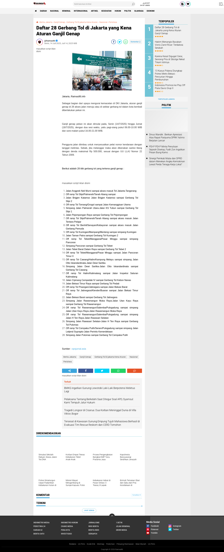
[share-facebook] (113, 41)
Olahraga (138, 11)
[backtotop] (112, 516)
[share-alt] (69, 371)
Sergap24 (92, 534)
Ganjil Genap (59, 22)
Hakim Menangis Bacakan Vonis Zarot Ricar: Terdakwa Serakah (169, 44)
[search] (104, 4)
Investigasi (66, 534)
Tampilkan (136, 495)
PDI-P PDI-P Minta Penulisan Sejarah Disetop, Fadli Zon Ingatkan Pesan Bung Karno (167, 149)
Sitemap (100, 544)
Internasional (81, 11)
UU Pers (81, 544)
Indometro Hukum (69, 522)
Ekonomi (151, 11)
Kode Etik (91, 544)
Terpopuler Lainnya (166, 99)
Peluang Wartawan (125, 544)
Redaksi (72, 544)
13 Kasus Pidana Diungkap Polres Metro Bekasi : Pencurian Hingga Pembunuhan (168, 75)
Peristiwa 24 (39, 526)
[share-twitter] (119, 41)
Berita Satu (38, 534)
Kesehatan (106, 11)
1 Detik (119, 522)
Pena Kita (65, 530)
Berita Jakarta (46, 22)
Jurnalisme (93, 522)
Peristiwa (113, 22)
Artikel (94, 11)
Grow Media (121, 530)
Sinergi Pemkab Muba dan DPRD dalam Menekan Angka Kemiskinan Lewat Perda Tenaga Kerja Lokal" (167, 161)
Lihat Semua (89, 510)
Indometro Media (41, 522)
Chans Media (67, 526)
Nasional (54, 11)
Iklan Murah (141, 544)
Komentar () (136, 42)
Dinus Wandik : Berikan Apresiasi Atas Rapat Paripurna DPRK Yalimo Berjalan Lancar (167, 137)
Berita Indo (93, 530)
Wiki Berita (93, 526)
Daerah (43, 11)
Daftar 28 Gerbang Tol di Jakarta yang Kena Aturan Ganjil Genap (168, 30)
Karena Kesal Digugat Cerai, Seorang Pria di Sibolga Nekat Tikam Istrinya (170, 59)
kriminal (66, 11)
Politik (127, 11)
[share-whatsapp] (125, 41)
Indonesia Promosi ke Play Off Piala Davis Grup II (170, 87)
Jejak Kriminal (123, 526)
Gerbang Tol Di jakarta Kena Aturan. (82, 22)
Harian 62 (37, 530)
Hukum (118, 11)
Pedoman (110, 544)
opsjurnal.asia (79, 349)
